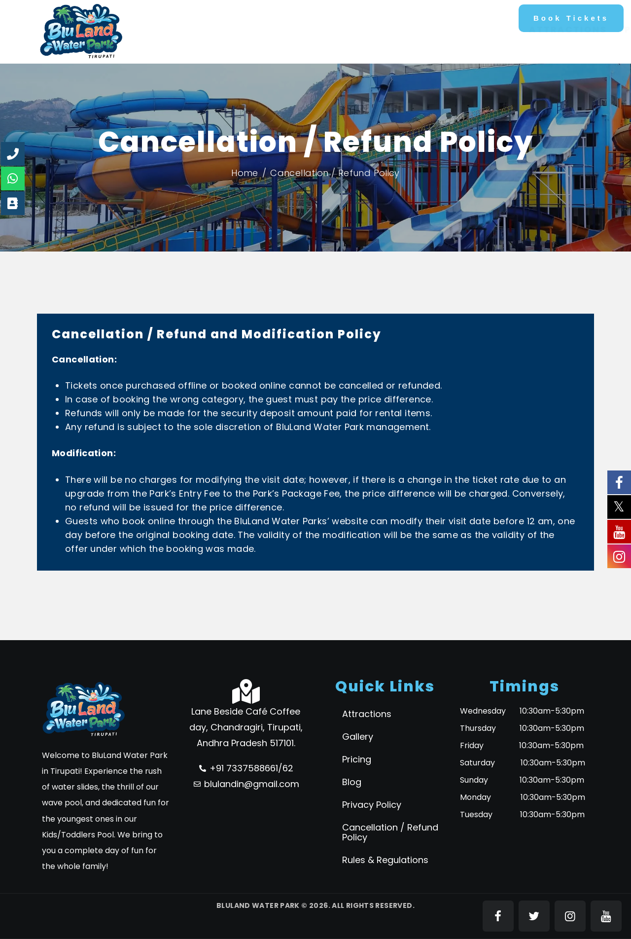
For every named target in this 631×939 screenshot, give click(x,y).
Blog (351, 782)
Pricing (356, 759)
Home (244, 173)
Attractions (366, 714)
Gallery (357, 736)
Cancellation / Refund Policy (390, 832)
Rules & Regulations (385, 860)
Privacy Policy (371, 804)
